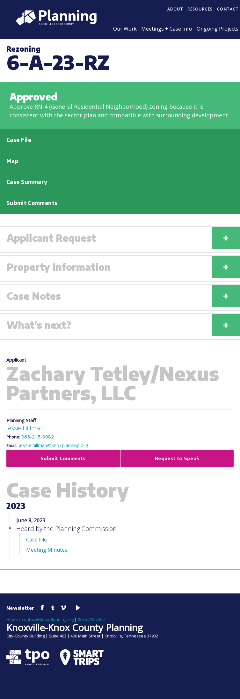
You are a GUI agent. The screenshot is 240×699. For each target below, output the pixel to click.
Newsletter (20, 608)
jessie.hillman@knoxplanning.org (53, 445)
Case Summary (26, 181)
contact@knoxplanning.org (48, 619)
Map (12, 160)
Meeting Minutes (46, 549)
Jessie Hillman (25, 428)
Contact (228, 9)
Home (12, 619)
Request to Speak (177, 458)
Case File (18, 139)
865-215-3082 (37, 436)
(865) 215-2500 (91, 619)
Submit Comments (31, 202)
